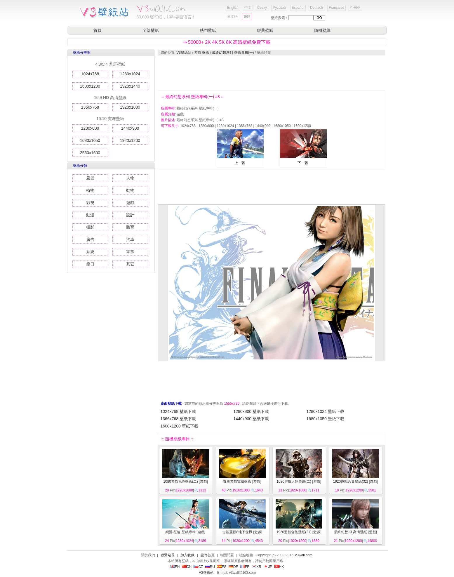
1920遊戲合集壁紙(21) (293, 532)
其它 (130, 264)
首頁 (97, 30)
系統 (90, 251)
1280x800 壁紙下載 (251, 411)
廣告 (90, 239)
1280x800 (90, 128)
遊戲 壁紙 (201, 53)
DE (233, 567)
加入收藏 (187, 555)
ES (221, 567)
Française (336, 8)
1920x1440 (130, 86)
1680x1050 (90, 140)
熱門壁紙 (208, 30)
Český (262, 8)
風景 (90, 178)
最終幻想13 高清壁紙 (350, 532)
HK (279, 567)
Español (298, 8)
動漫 (90, 215)
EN (175, 567)
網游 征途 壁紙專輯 (181, 532)
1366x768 (90, 107)
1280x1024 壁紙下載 (325, 411)
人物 (130, 178)
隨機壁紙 (322, 30)
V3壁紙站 (183, 53)
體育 (130, 227)
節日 (90, 264)
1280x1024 (130, 74)
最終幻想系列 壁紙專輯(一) (233, 53)
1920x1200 (130, 140)
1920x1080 (130, 107)
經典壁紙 (265, 30)
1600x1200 (90, 86)
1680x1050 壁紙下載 (325, 418)
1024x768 (90, 74)
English (233, 8)
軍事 (130, 251)
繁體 (247, 17)
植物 (90, 190)
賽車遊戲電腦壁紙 (237, 481)
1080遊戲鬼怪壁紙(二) (180, 481)
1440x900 (130, 128)
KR (256, 567)
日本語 (232, 17)
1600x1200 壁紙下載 (179, 426)
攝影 (90, 227)
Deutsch (316, 8)
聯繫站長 (168, 555)
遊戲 (130, 202)
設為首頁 (208, 555)
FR (245, 567)
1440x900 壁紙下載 (251, 418)
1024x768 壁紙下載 (178, 411)
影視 (90, 202)
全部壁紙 (150, 30)
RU (210, 567)
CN (187, 567)
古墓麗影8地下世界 (237, 532)
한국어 (355, 8)
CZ (198, 567)
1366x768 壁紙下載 (178, 418)
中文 (247, 8)
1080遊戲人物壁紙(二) (293, 481)
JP (267, 567)
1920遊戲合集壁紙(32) (350, 481)
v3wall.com (303, 555)
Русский (279, 8)
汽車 (130, 239)
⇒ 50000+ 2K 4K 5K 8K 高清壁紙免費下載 (227, 42)
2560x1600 (90, 152)
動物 (130, 190)
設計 (130, 215)
